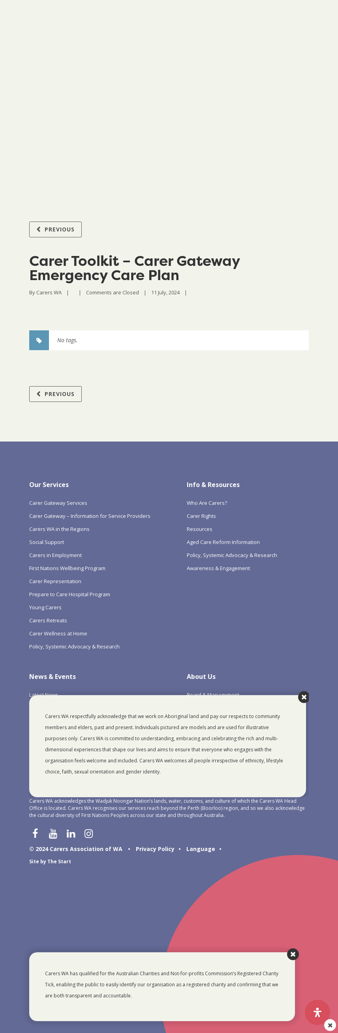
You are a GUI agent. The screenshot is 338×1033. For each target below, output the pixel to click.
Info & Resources (213, 484)
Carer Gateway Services (58, 502)
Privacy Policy (155, 849)
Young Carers (45, 607)
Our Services (49, 484)
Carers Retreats (48, 620)
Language (200, 849)
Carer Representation (55, 581)
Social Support (46, 542)
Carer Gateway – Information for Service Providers (89, 515)
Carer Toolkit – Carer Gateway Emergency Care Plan (134, 268)
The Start (59, 861)
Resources (199, 529)
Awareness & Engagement (218, 568)
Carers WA (49, 292)
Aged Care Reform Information (223, 542)
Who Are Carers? (207, 502)
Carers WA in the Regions (59, 529)
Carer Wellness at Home (58, 633)
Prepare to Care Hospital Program (69, 594)
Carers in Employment (55, 555)
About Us (201, 676)
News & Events (52, 676)
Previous (60, 229)
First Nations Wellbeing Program (67, 568)
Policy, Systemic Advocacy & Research (74, 646)
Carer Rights (201, 515)
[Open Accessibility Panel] (317, 1012)
